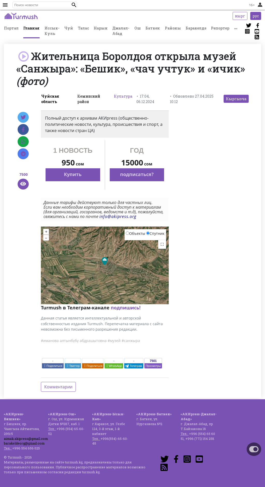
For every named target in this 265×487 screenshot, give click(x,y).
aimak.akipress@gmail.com (26, 439)
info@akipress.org (117, 216)
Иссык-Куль (52, 31)
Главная (31, 28)
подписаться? (137, 174)
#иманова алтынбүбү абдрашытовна (74, 340)
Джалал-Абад (120, 31)
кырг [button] (240, 15)
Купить (73, 174)
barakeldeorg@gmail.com (24, 443)
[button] (74, 5)
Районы (173, 28)
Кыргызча (236, 98)
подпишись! (126, 307)
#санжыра (131, 340)
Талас (83, 28)
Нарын (101, 28)
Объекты (135, 233)
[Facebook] (23, 129)
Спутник (155, 233)
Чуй (68, 28)
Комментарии (58, 387)
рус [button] (256, 15)
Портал (11, 28)
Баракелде (196, 28)
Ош (137, 28)
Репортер (220, 28)
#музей (114, 340)
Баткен (152, 28)
